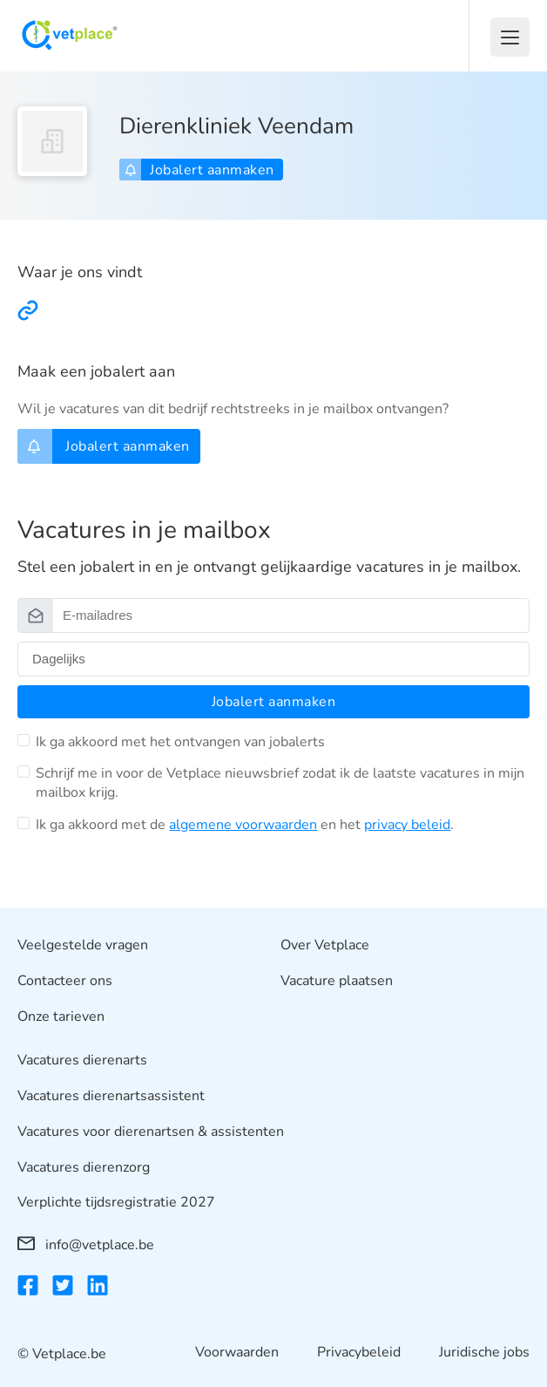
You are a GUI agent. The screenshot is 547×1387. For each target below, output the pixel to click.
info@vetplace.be (85, 1244)
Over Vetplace (324, 945)
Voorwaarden (237, 1353)
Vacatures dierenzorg (83, 1167)
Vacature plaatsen (336, 980)
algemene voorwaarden (243, 824)
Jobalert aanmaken (199, 170)
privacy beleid (407, 824)
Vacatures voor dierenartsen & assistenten (150, 1131)
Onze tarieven (61, 1016)
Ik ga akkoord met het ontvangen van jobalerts (180, 741)
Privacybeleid (359, 1353)
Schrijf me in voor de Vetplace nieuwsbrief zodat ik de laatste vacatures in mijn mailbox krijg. (280, 783)
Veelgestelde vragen (82, 945)
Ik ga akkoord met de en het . (245, 824)
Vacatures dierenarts (82, 1061)
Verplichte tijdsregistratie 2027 (116, 1203)
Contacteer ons (64, 980)
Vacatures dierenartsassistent (111, 1095)
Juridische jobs (484, 1353)
